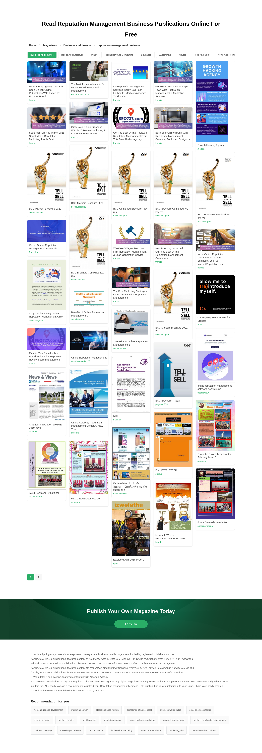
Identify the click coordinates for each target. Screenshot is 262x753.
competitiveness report (174, 720)
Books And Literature (72, 55)
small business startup (200, 710)
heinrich (159, 542)
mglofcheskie (35, 496)
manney (33, 431)
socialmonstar (78, 319)
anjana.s (202, 461)
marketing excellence (70, 730)
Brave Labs (34, 252)
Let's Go (131, 624)
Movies (182, 55)
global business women (107, 710)
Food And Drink (202, 55)
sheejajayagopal (205, 526)
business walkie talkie (170, 710)
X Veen (201, 149)
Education (146, 55)
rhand (200, 324)
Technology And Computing (118, 55)
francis (32, 100)
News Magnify (36, 320)
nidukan (117, 419)
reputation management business (119, 45)
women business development (48, 710)
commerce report (42, 720)
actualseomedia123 (80, 361)
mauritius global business (204, 730)
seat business (89, 720)
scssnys (75, 432)
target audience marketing (142, 720)
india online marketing (121, 730)
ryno (115, 563)
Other (94, 55)
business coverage (43, 730)
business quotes (66, 720)
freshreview (203, 392)
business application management (209, 720)
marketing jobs (176, 730)
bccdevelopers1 (78, 207)
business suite (96, 730)
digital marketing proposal (139, 710)
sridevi (158, 474)
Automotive (165, 55)
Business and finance (77, 45)
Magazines (50, 45)
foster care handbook (151, 730)
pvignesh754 (161, 404)
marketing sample (112, 720)
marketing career (79, 710)
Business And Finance (42, 55)
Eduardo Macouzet (80, 94)
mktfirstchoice (119, 493)
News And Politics (227, 55)
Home (32, 45)
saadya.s (75, 502)
